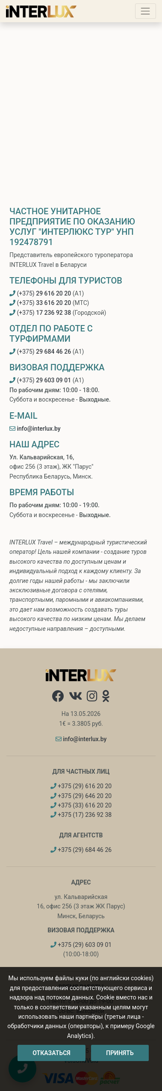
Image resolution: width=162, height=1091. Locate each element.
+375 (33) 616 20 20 (81, 805)
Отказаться (51, 1053)
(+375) (40, 293)
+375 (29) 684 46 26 (81, 849)
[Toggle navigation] (145, 10)
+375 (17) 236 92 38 (81, 814)
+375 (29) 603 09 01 (81, 944)
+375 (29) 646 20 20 (81, 795)
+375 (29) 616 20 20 (81, 786)
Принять (119, 1053)
